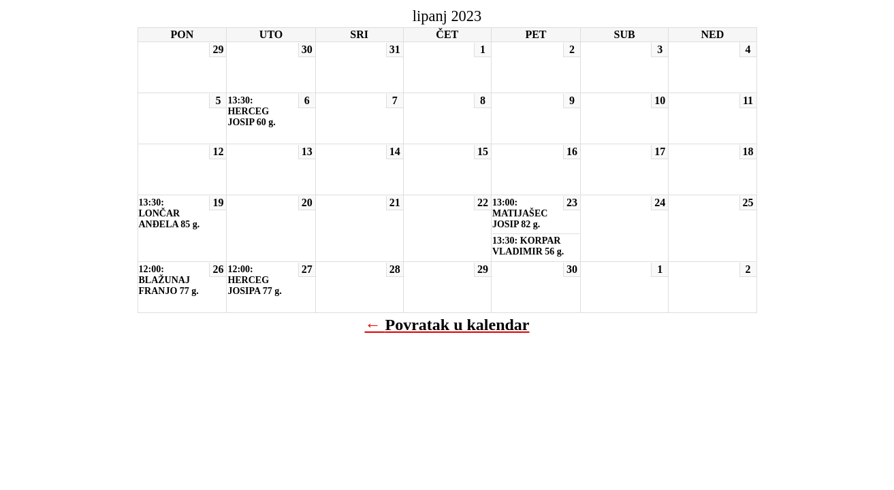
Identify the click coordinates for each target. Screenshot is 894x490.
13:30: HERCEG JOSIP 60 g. (251, 111)
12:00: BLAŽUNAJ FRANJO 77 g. (169, 280)
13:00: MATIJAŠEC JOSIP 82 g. (519, 213)
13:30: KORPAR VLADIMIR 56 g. (528, 246)
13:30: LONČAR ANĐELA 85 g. (169, 213)
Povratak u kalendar (457, 324)
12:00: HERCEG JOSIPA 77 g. (254, 280)
